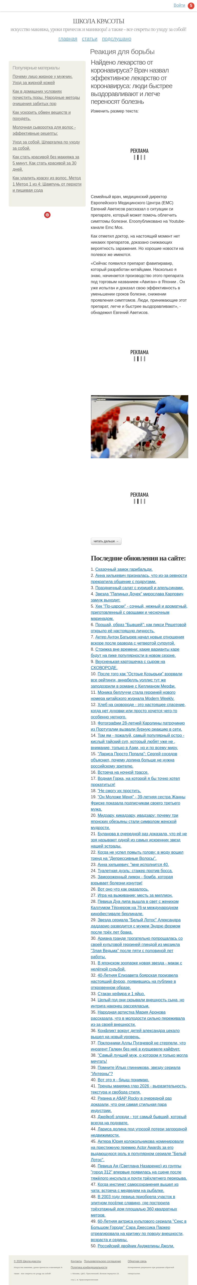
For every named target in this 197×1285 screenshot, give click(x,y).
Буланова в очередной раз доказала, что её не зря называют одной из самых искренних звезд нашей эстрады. (139, 840)
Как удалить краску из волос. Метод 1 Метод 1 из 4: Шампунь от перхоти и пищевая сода (47, 184)
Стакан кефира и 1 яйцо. (121, 994)
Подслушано (116, 39)
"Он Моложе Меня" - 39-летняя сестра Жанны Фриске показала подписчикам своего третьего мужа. (138, 803)
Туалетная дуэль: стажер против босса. (135, 871)
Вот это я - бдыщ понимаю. (123, 1080)
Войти (179, 5)
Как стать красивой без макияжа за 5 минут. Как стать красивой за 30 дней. (46, 163)
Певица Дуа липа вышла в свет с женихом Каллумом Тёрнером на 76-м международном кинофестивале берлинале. (135, 907)
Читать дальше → (106, 541)
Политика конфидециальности (89, 1267)
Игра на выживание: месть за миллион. (135, 895)
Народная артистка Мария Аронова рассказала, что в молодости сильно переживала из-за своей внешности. (138, 1018)
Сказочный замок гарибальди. (124, 569)
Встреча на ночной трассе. (123, 772)
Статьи (89, 39)
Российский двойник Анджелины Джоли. (136, 1246)
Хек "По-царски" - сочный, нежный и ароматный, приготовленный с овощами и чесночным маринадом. (139, 612)
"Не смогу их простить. (119, 791)
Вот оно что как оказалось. (123, 889)
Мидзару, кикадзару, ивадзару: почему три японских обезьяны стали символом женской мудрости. (134, 821)
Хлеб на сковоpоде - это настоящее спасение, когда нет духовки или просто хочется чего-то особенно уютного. (138, 710)
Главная (67, 39)
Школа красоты (98, 21)
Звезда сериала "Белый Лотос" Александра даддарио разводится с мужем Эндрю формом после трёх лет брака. (136, 926)
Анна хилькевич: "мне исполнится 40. (133, 864)
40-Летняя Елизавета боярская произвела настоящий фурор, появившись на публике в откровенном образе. (134, 981)
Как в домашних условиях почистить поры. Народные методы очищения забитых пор (46, 97)
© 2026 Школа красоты (27, 1261)
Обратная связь (137, 1261)
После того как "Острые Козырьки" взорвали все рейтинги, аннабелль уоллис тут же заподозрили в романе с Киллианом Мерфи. (136, 680)
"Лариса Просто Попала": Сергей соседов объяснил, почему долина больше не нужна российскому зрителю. (134, 760)
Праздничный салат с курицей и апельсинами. (139, 588)
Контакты (76, 1261)
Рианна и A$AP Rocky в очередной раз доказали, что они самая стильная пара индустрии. (131, 1104)
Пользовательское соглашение (102, 1261)
